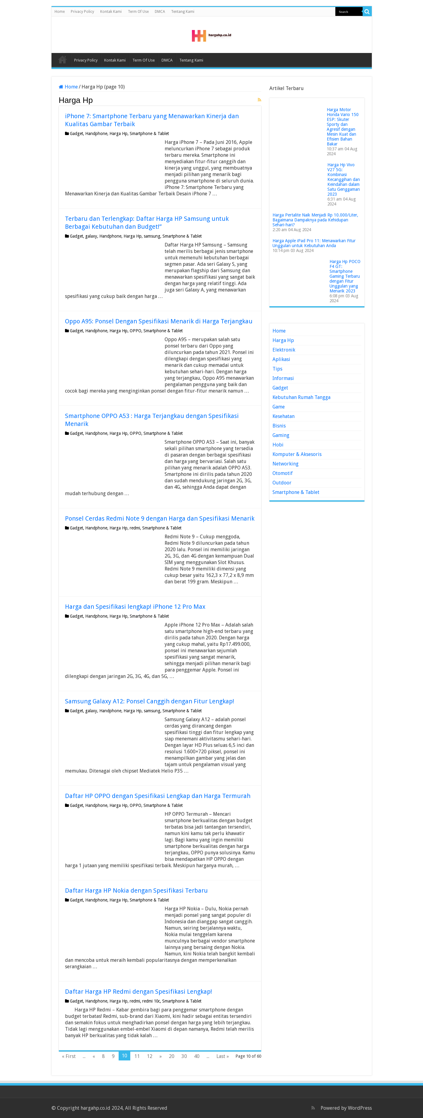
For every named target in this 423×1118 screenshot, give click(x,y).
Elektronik (283, 350)
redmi (135, 527)
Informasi (283, 378)
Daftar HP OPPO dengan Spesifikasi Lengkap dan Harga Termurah (157, 796)
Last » (222, 1056)
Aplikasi (281, 359)
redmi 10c (151, 1001)
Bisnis (279, 426)
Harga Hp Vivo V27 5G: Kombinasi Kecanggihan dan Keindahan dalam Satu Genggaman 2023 (343, 179)
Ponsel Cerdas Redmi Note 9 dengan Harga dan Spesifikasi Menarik (159, 518)
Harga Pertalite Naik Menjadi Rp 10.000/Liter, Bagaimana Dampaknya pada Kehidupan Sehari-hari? (315, 220)
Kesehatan (283, 416)
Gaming (280, 435)
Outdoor (282, 483)
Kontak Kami (111, 11)
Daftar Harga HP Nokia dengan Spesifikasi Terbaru (136, 890)
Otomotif (282, 473)
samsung (152, 236)
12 (149, 1056)
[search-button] (367, 11)
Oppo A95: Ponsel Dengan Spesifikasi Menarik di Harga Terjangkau (159, 321)
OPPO (135, 330)
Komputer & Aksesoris (297, 454)
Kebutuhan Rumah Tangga (301, 397)
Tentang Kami (182, 11)
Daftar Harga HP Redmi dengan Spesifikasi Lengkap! (138, 991)
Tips (277, 369)
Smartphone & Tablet (149, 133)
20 (171, 1056)
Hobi (278, 445)
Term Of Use (138, 11)
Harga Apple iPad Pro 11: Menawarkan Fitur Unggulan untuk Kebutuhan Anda (314, 243)
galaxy (91, 236)
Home (60, 11)
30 (184, 1056)
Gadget (76, 133)
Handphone (96, 133)
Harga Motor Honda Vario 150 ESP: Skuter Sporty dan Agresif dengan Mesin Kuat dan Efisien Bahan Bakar (343, 126)
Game (278, 407)
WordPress (360, 1108)
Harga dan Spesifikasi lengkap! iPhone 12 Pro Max (135, 606)
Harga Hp (118, 133)
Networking (285, 464)
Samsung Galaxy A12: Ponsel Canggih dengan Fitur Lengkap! (149, 701)
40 (197, 1056)
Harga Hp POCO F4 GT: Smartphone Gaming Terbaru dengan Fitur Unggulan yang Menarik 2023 (345, 276)
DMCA (160, 11)
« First (69, 1056)
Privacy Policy (82, 11)
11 (137, 1056)
